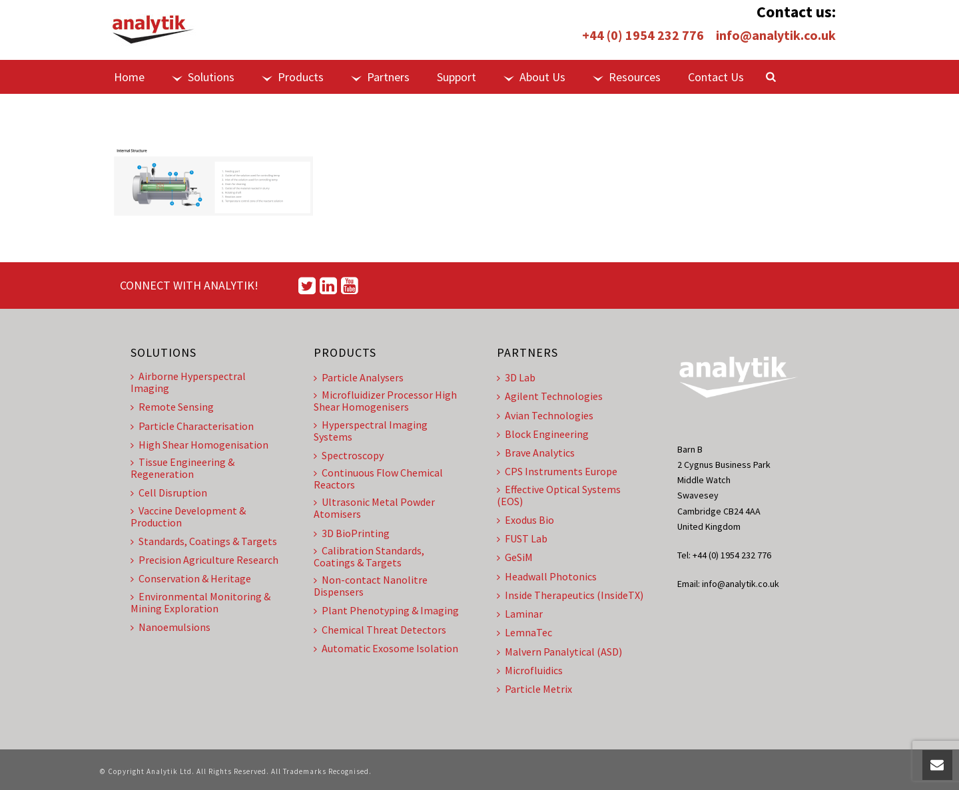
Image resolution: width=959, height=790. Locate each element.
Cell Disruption (169, 492)
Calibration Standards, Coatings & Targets (369, 556)
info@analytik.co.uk (776, 35)
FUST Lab (522, 538)
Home (129, 77)
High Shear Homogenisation (199, 445)
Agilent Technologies (550, 396)
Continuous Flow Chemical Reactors (378, 479)
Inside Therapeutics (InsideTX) (570, 595)
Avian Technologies (545, 415)
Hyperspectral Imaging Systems (371, 431)
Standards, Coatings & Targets (204, 541)
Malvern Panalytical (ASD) (559, 652)
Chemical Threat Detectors (380, 630)
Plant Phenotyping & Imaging (386, 610)
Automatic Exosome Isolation (386, 648)
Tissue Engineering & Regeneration (182, 468)
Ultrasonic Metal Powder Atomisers (374, 508)
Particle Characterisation (192, 426)
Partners (380, 77)
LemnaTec (524, 632)
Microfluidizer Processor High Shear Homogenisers (385, 401)
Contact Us (716, 77)
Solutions (203, 77)
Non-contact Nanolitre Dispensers (371, 586)
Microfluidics (530, 670)
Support (456, 77)
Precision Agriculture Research (204, 560)
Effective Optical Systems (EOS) (559, 495)
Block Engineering (543, 434)
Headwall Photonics (547, 576)
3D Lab (516, 377)
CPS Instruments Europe (557, 471)
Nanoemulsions (170, 627)
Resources (627, 77)
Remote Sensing (172, 407)
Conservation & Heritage (191, 578)
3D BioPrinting (352, 533)
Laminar (520, 614)
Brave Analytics (536, 453)
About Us (534, 77)
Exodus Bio (525, 520)
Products (293, 77)
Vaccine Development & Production (188, 516)
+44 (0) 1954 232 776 (643, 35)
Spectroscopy (349, 455)
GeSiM (515, 557)
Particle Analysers (359, 377)
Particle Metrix (534, 689)
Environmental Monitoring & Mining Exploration (200, 602)
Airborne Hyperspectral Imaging (188, 382)
